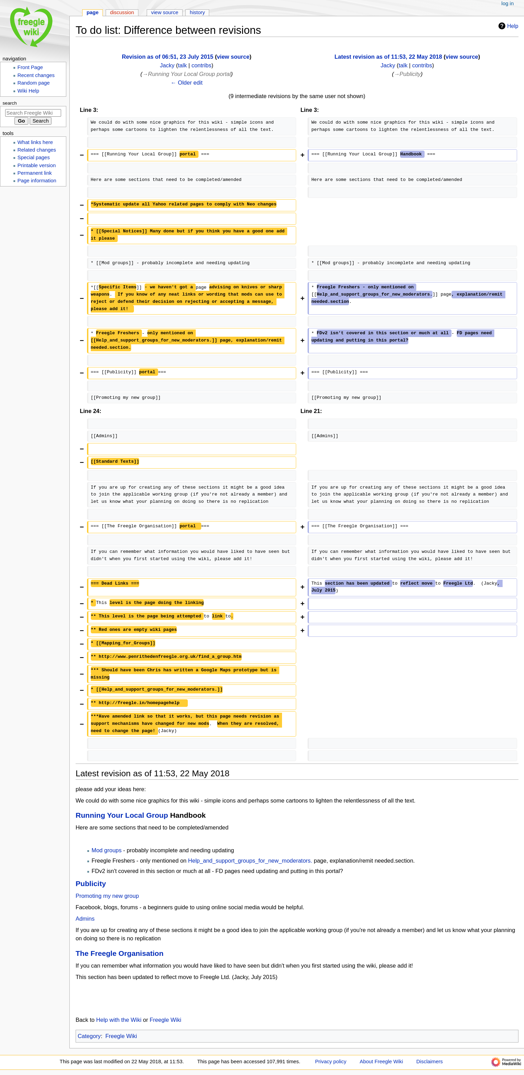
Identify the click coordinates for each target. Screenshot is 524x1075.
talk (182, 65)
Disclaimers (429, 1061)
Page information (37, 180)
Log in (508, 3)
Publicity (91, 883)
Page (93, 12)
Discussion (122, 12)
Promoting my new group (107, 896)
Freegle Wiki (166, 1020)
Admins (85, 918)
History (197, 12)
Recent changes (36, 75)
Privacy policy (331, 1061)
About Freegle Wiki (381, 1061)
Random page (34, 83)
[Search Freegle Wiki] (33, 113)
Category (89, 1036)
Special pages (34, 157)
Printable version (37, 165)
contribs (202, 65)
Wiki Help (28, 91)
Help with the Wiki (119, 1020)
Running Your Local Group (122, 815)
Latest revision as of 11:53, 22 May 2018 (388, 57)
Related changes (37, 150)
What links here (35, 142)
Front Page (30, 67)
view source (233, 57)
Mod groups (106, 850)
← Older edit (187, 82)
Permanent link (35, 173)
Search (10, 103)
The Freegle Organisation (120, 953)
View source (164, 12)
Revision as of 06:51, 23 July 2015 (167, 57)
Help (507, 25)
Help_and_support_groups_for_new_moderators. (250, 860)
